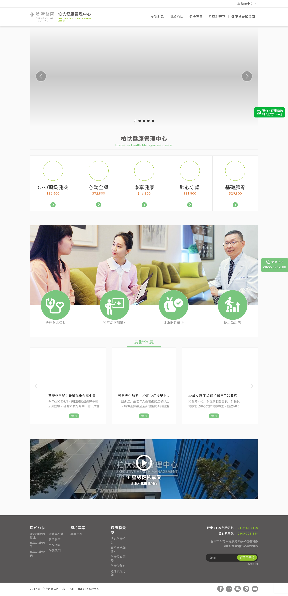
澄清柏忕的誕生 (37, 535)
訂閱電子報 (247, 557)
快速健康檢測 (118, 540)
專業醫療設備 (37, 553)
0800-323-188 (248, 533)
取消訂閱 (253, 563)
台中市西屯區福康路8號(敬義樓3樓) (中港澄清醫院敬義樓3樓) (234, 544)
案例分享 (55, 539)
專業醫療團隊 (37, 544)
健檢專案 (78, 528)
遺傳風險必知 (118, 573)
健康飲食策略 (118, 558)
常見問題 (55, 545)
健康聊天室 (118, 530)
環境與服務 (56, 534)
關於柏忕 (37, 528)
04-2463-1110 (248, 527)
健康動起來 (118, 565)
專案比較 (76, 534)
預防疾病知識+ (118, 549)
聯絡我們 (55, 550)
